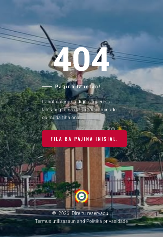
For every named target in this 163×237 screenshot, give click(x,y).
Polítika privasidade (107, 221)
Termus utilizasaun (55, 221)
